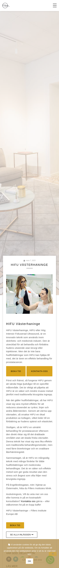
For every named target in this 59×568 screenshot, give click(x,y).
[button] (16, 371)
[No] (53, 554)
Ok (29, 561)
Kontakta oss (28, 501)
